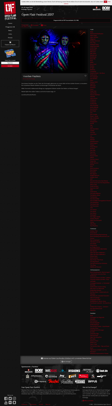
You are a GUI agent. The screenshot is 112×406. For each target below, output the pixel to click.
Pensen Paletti (94, 155)
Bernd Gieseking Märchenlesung (98, 234)
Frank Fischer (93, 245)
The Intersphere (94, 202)
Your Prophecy (94, 225)
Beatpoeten (93, 50)
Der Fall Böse (93, 78)
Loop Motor (93, 134)
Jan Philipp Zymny (95, 247)
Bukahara (92, 69)
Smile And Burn (94, 186)
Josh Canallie (93, 114)
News (10, 30)
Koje (91, 125)
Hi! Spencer (93, 100)
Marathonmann (94, 141)
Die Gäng (92, 285)
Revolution (93, 172)
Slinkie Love (93, 342)
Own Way (92, 150)
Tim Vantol (93, 211)
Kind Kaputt (93, 120)
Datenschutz (33, 404)
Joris (91, 112)
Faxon (91, 89)
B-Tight (92, 68)
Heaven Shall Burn (95, 94)
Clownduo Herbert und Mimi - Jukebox (100, 277)
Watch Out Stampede (96, 220)
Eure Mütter (93, 243)
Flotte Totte (93, 91)
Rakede (92, 164)
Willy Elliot (93, 224)
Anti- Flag (92, 42)
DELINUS (92, 319)
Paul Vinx (92, 152)
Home (10, 23)
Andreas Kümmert (95, 41)
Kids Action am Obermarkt (97, 288)
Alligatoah (93, 39)
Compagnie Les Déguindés (97, 317)
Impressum (24, 404)
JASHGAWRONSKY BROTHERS (98, 249)
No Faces (92, 148)
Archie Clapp (93, 48)
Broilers (92, 66)
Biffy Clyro (93, 51)
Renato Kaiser (93, 256)
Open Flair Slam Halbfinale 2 (97, 254)
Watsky (92, 222)
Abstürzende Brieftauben (96, 33)
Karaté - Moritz (94, 116)
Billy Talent (93, 53)
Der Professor (93, 321)
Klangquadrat (93, 121)
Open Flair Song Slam (96, 337)
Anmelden (10, 66)
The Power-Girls (94, 204)
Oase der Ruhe (94, 335)
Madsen (92, 138)
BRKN (91, 62)
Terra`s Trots (93, 344)
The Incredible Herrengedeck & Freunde (100, 200)
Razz (91, 166)
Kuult (91, 127)
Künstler (24, 25)
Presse (10, 38)
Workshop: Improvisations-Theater (99, 353)
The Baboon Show (95, 195)
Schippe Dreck (94, 177)
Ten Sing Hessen (94, 261)
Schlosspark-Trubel (95, 299)
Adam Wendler (94, 37)
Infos (10, 34)
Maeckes (92, 139)
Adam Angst (93, 35)
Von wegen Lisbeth (95, 217)
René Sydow (93, 170)
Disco (91, 80)
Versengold (93, 215)
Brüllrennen (93, 276)
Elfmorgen (93, 85)
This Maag (93, 265)
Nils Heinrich (93, 251)
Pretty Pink (93, 161)
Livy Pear (92, 132)
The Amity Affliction (95, 193)
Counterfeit (93, 71)
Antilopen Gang (94, 44)
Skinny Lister (93, 184)
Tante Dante (93, 191)
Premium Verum (94, 159)
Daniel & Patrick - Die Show (97, 73)
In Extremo (93, 102)
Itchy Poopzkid (94, 105)
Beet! (91, 315)
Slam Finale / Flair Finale (96, 260)
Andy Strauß (93, 233)
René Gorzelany (94, 168)
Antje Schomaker (94, 46)
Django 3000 (94, 82)
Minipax (92, 145)
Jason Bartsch (93, 109)
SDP (91, 179)
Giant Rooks (93, 93)
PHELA (92, 157)
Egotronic (92, 84)
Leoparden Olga (94, 333)
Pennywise (93, 154)
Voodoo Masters (94, 218)
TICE (91, 208)
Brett (91, 60)
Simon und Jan (94, 258)
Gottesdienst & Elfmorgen (97, 330)
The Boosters (93, 197)
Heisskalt (92, 96)
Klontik (92, 123)
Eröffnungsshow (94, 324)
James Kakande (94, 107)
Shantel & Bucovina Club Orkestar (99, 181)
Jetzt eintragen (66, 361)
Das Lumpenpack (94, 240)
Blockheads (93, 57)
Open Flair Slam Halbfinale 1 (97, 252)
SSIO (91, 190)
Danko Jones (93, 75)
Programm (10, 27)
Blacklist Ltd (93, 55)
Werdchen (93, 310)
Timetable (34, 25)
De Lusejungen (94, 77)
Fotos (43, 25)
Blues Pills (93, 59)
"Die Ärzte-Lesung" (95, 242)
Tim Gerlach (93, 209)
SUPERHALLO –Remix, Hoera (98, 301)
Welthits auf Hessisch (95, 267)
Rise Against (93, 173)
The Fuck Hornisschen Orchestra (98, 263)
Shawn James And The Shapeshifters (100, 182)
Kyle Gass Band (94, 129)
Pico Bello (92, 339)
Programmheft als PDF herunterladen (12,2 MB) (66, 20)
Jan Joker (92, 332)
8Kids (91, 32)
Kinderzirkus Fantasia (95, 290)
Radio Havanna (94, 163)
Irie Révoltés (93, 103)
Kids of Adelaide (94, 118)
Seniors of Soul (94, 341)
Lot (91, 136)
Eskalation (93, 87)
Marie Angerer (94, 143)
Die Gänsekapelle (94, 323)
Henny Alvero (93, 98)
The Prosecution (94, 206)
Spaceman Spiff (94, 188)
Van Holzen (93, 213)
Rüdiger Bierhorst (94, 175)
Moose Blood (93, 147)
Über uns (47, 404)
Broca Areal (93, 64)
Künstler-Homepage (29, 79)
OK (105, 1)
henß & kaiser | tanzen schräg (98, 286)
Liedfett (92, 130)
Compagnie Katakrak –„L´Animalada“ (100, 283)
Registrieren (10, 63)
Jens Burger (93, 111)
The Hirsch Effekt (94, 199)
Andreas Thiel (93, 231)
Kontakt (41, 404)
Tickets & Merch (10, 44)
